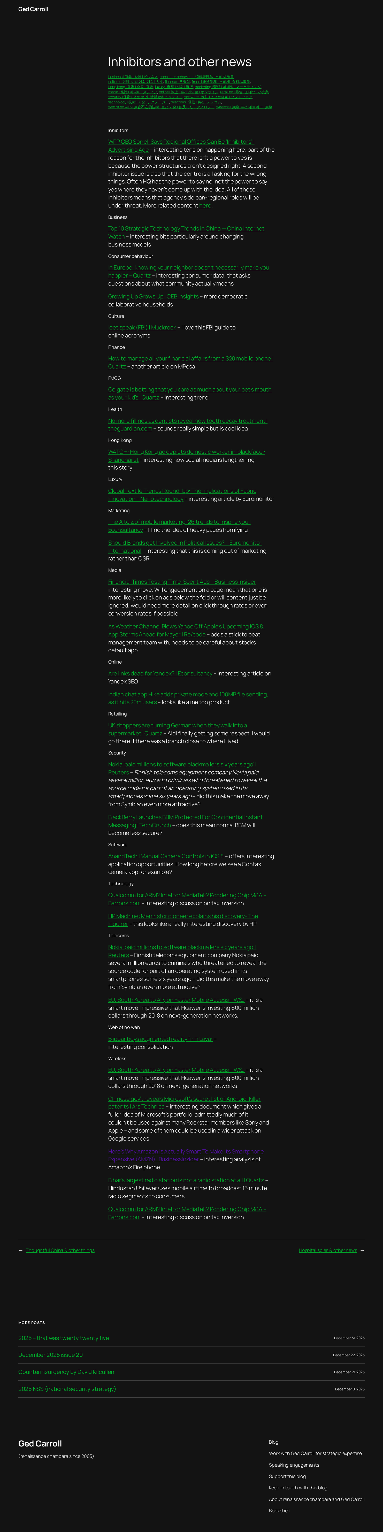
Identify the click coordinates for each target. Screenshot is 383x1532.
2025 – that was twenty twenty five (63, 1338)
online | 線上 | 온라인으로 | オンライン (188, 91)
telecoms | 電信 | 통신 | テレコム (196, 101)
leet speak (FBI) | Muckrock (142, 327)
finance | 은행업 (177, 81)
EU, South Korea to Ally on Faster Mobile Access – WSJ (176, 1000)
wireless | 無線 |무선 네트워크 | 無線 (244, 106)
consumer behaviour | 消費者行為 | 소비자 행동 (197, 76)
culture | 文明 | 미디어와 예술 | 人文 (135, 81)
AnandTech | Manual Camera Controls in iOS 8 (166, 856)
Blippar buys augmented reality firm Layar (160, 1039)
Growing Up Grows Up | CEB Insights (153, 296)
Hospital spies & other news (328, 1250)
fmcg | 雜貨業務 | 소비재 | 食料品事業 (221, 81)
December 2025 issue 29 (50, 1355)
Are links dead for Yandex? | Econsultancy (160, 673)
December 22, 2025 (349, 1354)
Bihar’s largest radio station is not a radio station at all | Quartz (186, 1180)
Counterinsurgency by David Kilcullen (66, 1372)
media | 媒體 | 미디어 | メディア (132, 91)
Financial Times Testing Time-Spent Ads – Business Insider (182, 582)
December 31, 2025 (349, 1337)
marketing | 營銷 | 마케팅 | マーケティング (228, 86)
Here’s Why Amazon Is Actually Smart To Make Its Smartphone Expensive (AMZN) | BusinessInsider (186, 1155)
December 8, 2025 (350, 1389)
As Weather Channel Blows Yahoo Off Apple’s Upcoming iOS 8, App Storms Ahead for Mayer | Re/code (186, 630)
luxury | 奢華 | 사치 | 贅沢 (174, 86)
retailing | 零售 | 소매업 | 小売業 (244, 91)
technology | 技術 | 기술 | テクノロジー (138, 101)
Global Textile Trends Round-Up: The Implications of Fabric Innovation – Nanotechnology (182, 495)
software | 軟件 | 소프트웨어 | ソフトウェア (218, 96)
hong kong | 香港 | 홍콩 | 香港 (131, 86)
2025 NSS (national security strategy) (67, 1389)
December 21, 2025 (349, 1371)
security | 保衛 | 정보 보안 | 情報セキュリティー (145, 96)
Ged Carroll (33, 9)
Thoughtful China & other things (60, 1250)
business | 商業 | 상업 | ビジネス (133, 76)
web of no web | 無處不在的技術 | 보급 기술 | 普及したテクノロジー (161, 106)
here (205, 205)
